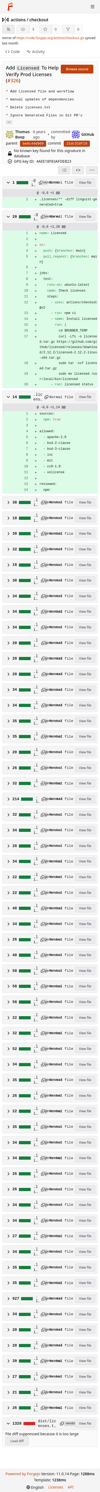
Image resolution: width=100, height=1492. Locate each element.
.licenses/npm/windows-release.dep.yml (35, 1392)
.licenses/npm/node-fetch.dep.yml (35, 1049)
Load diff (17, 1441)
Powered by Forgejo (22, 1473)
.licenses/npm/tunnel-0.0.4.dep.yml (35, 1267)
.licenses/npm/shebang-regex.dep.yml (35, 1221)
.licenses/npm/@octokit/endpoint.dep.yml (35, 612)
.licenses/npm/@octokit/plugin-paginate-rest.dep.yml (35, 643)
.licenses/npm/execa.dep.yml (35, 877)
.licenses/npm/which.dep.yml (35, 1377)
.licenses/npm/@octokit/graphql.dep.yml (35, 627)
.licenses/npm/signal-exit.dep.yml (35, 1236)
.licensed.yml (37, 397)
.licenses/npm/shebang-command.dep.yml (35, 1205)
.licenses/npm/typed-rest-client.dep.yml (37, 1299)
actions (18, 19)
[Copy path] (39, 182)
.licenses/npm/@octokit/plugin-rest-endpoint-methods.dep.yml (35, 674)
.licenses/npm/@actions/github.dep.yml (35, 534)
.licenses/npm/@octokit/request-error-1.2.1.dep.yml (35, 690)
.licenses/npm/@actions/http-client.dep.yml (35, 549)
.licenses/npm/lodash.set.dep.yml (35, 986)
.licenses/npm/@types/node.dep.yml (35, 768)
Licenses (55, 1487)
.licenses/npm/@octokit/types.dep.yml (35, 752)
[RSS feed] (8, 29)
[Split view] (78, 170)
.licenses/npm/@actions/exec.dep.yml (35, 518)
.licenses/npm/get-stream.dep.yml (35, 893)
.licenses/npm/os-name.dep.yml (35, 1111)
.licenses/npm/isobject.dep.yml (35, 955)
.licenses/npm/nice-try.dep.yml (35, 1033)
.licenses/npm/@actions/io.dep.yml (35, 565)
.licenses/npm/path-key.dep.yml (35, 1142)
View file (85, 182)
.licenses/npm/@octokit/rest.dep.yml (35, 737)
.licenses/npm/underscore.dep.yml (35, 1314)
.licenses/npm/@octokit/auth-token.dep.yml (35, 596)
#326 (13, 80)
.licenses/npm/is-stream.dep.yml (35, 924)
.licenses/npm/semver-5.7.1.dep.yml (35, 1174)
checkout (39, 19)
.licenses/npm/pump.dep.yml (35, 1158)
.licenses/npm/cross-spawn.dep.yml (35, 830)
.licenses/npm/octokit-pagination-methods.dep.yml (35, 1080)
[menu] (92, 170)
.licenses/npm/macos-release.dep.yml (35, 1018)
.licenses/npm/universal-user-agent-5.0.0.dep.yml (35, 1346)
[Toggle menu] (92, 6)
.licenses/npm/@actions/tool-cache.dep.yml (35, 581)
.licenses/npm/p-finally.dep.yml (35, 1127)
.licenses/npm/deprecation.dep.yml (35, 846)
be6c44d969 (33, 144)
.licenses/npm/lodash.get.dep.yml (35, 971)
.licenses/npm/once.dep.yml (35, 1096)
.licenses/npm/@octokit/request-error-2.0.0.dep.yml (35, 705)
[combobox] (64, 170)
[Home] (10, 6)
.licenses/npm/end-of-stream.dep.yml (35, 861)
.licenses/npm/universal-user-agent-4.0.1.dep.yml (35, 1330)
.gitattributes (33, 183)
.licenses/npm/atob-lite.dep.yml (35, 783)
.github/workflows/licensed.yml (35, 217)
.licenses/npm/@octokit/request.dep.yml (35, 721)
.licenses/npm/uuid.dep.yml (35, 1361)
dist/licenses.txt (47, 1424)
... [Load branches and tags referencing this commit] (9, 122)
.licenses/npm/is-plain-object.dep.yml (35, 908)
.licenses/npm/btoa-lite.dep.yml (35, 815)
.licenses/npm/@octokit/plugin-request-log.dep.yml (35, 659)
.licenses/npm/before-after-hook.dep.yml (37, 799)
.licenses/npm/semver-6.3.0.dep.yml (35, 1189)
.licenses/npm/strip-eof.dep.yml (35, 1252)
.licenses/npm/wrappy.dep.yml (35, 1408)
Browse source (77, 69)
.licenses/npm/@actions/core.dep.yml (35, 503)
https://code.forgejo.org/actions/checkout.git (50, 38)
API (71, 1487)
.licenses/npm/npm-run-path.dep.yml (35, 1064)
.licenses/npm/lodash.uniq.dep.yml (35, 1002)
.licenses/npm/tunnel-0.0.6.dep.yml (35, 1283)
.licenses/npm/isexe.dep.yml (35, 940)
